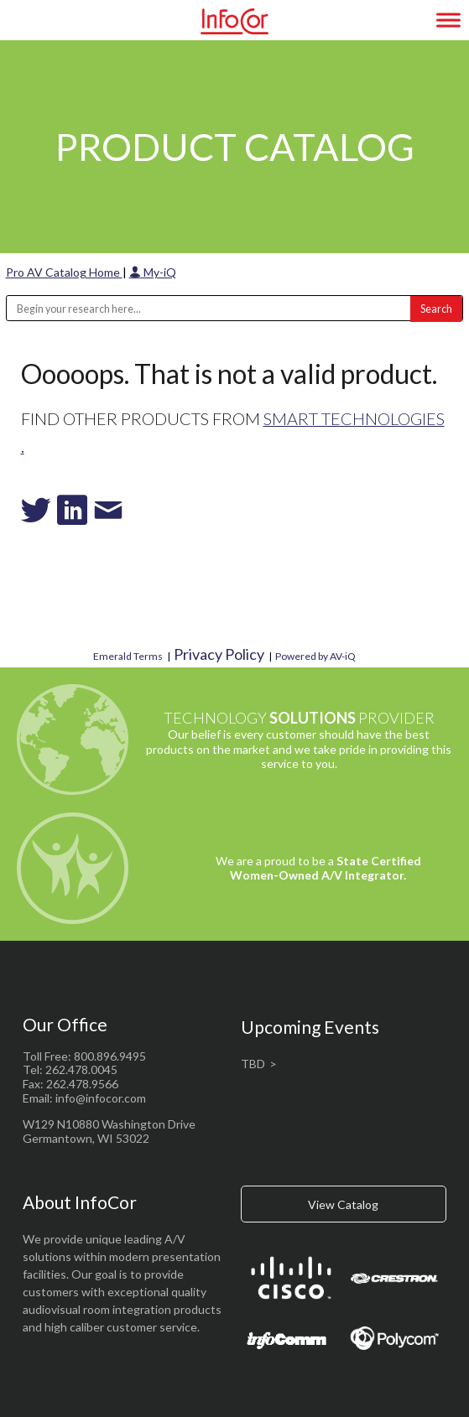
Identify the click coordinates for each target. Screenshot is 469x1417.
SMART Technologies (354, 418)
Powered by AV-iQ (315, 656)
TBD (253, 1063)
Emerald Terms (128, 656)
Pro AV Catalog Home (64, 272)
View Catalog (343, 1204)
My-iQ (152, 272)
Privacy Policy (219, 654)
